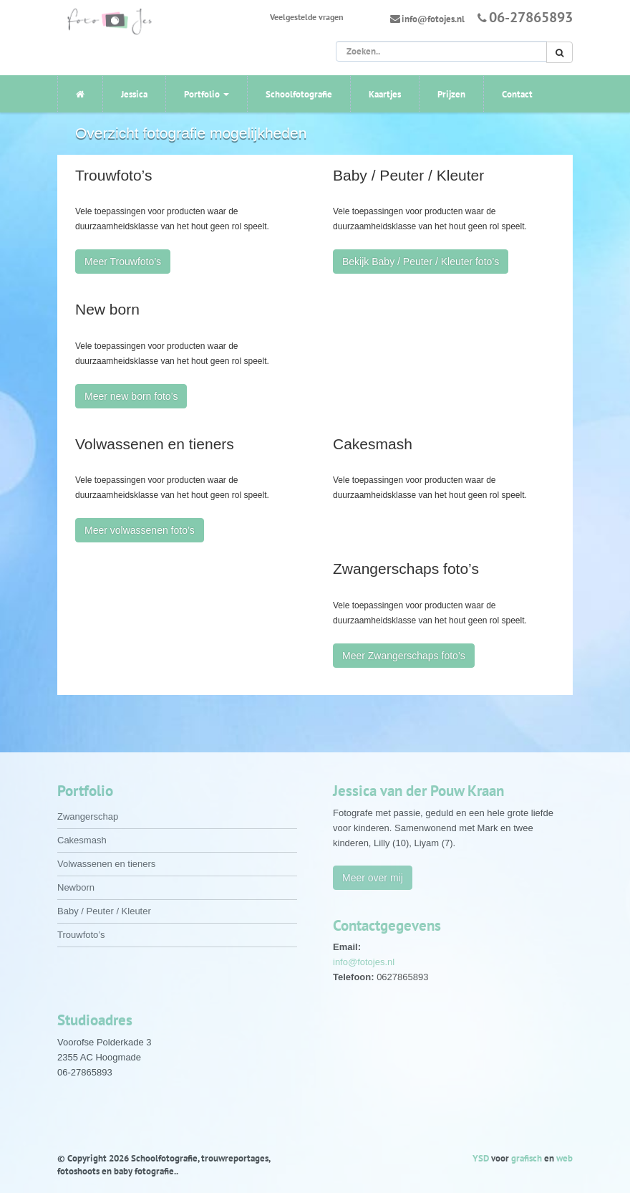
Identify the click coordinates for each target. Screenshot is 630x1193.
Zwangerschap (87, 816)
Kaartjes (385, 94)
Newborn (75, 887)
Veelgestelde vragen (307, 16)
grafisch (526, 1158)
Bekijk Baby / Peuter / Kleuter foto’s (420, 261)
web (564, 1158)
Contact (517, 94)
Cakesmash (82, 840)
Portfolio (206, 94)
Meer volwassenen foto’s (139, 530)
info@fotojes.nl (433, 19)
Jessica (134, 94)
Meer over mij (372, 877)
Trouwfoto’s (81, 934)
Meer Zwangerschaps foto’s (403, 655)
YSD (480, 1158)
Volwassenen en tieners (106, 863)
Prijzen (451, 94)
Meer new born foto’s (131, 396)
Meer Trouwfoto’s (122, 261)
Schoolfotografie (299, 94)
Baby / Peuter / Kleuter (104, 911)
